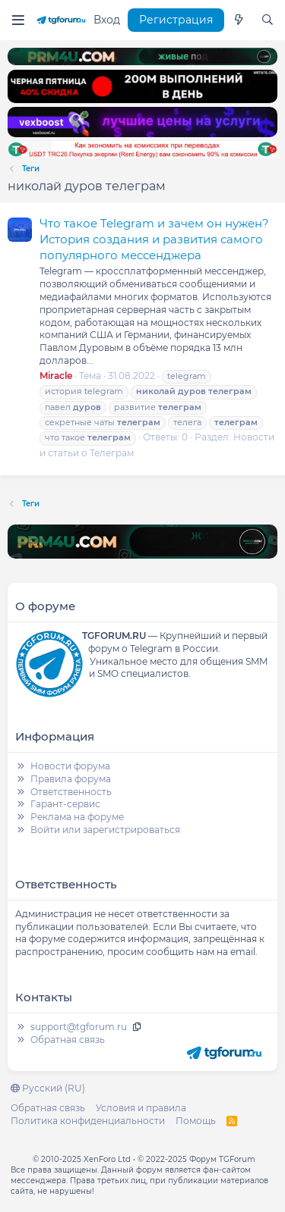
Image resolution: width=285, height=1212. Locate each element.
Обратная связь (67, 1039)
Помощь (196, 1120)
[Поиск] (267, 20)
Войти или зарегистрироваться (105, 829)
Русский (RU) (48, 1088)
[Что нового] (238, 20)
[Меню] (18, 20)
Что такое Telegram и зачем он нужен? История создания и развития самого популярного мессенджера (154, 239)
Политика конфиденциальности (88, 1120)
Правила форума (70, 779)
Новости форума (70, 766)
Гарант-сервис (65, 804)
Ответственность (71, 791)
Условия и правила (141, 1107)
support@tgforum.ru (78, 1026)
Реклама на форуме (77, 816)
